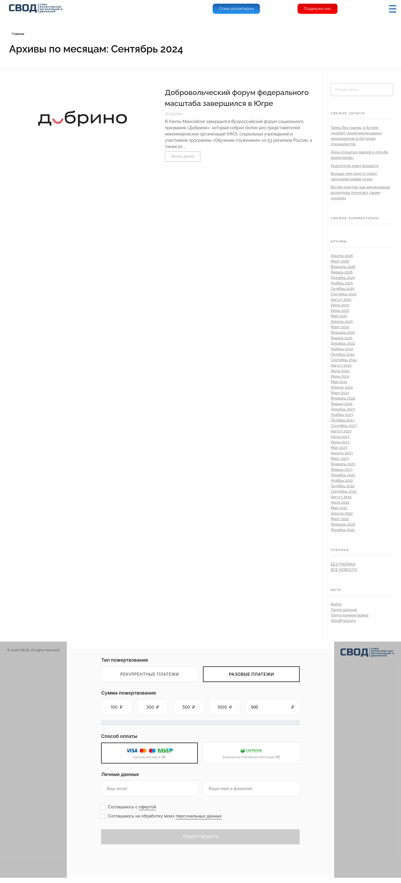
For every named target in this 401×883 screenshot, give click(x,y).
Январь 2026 (342, 272)
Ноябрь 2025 (342, 283)
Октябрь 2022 (342, 486)
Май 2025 (339, 316)
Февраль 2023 (343, 464)
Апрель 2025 (342, 321)
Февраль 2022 (343, 524)
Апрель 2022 (342, 513)
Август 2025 (341, 300)
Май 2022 (339, 508)
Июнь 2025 (340, 311)
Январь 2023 (341, 469)
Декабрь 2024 (343, 343)
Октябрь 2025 (342, 289)
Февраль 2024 (343, 398)
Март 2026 (340, 261)
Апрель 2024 (342, 387)
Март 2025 (340, 327)
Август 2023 (341, 431)
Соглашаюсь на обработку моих (165, 816)
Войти (336, 604)
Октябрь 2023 (342, 420)
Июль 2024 (340, 371)
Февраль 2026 (343, 267)
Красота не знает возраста (354, 166)
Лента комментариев (349, 615)
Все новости (344, 570)
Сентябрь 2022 (344, 491)
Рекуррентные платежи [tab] (149, 674)
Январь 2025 (341, 338)
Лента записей (344, 610)
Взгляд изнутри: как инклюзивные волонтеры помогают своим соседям (360, 192)
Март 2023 (340, 459)
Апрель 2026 (342, 256)
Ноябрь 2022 (342, 480)
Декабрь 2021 (343, 530)
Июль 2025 (340, 305)
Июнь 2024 (340, 376)
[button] (116, 707)
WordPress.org (343, 621)
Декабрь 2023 (343, 409)
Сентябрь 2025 (344, 294)
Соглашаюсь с (132, 807)
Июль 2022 (340, 502)
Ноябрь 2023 (342, 415)
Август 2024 (341, 365)
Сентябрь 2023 (344, 426)
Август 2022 (341, 497)
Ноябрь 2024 (342, 349)
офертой (147, 806)
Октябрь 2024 (342, 354)
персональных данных (199, 816)
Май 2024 (339, 382)
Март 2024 (340, 393)
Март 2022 (340, 519)
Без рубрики (343, 564)
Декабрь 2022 (343, 475)
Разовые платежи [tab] (251, 674)
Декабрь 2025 (343, 278)
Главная (18, 34)
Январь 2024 (341, 404)
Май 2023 (339, 448)
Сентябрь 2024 (344, 360)
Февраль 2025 (343, 332)
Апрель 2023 (342, 453)
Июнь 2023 (340, 442)
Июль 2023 (340, 437)
